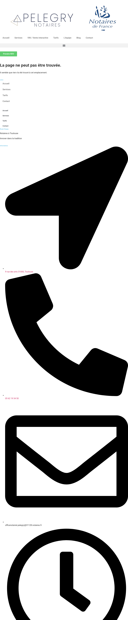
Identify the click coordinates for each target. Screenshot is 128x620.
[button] (64, 45)
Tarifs (55, 38)
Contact (89, 38)
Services (18, 38)
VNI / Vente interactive (38, 38)
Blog (78, 38)
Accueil (6, 38)
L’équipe (67, 38)
